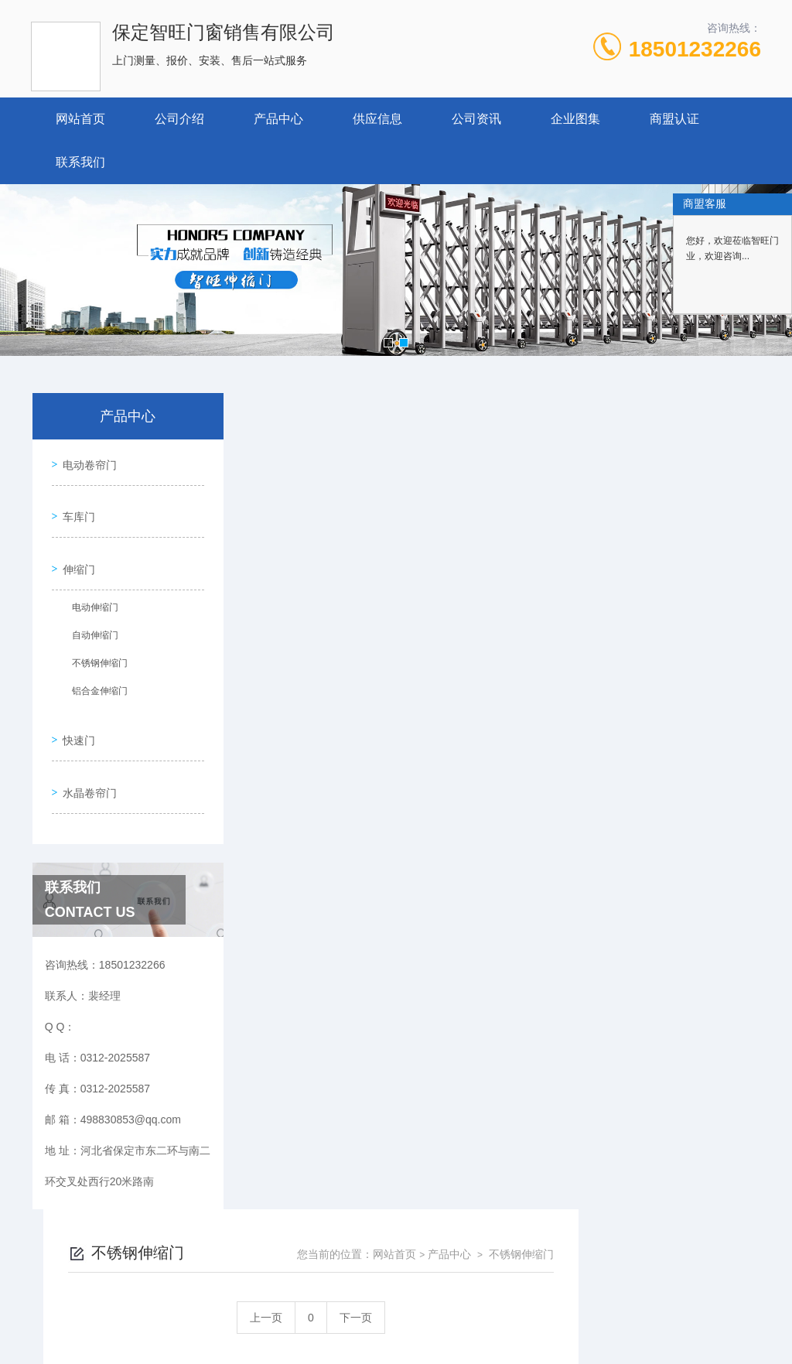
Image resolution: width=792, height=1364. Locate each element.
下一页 (538, 501)
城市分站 (41, 1323)
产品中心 (278, 118)
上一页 (448, 501)
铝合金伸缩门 (93, 673)
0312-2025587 (268, 1231)
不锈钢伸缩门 (93, 645)
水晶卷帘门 (86, 756)
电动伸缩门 (89, 589)
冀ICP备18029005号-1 (504, 1255)
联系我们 (80, 162)
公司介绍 (179, 118)
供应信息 (377, 118)
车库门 (75, 505)
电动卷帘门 (86, 461)
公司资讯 (476, 118)
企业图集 (575, 118)
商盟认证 (674, 118)
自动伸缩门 (89, 617)
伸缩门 (75, 549)
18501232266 (695, 49)
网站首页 (80, 118)
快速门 (75, 712)
